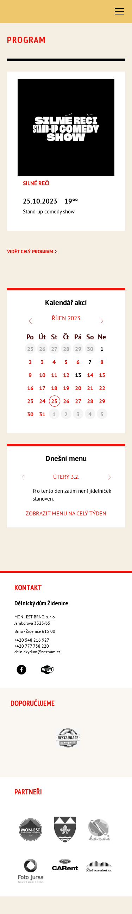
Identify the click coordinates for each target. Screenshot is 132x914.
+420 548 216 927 (31, 640)
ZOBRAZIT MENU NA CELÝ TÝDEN (66, 513)
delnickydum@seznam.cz (37, 652)
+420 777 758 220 (31, 646)
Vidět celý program (32, 252)
